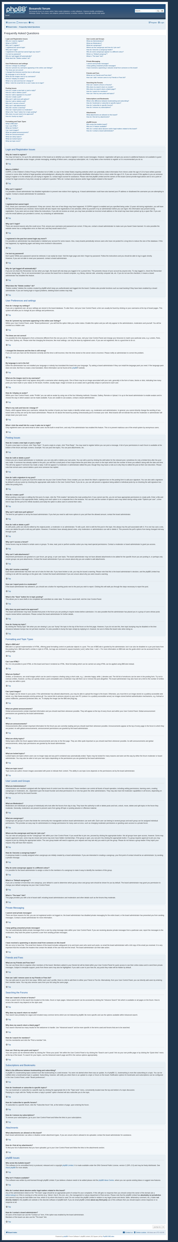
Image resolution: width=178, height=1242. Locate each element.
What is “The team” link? (94, 56)
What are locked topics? (14, 139)
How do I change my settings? (16, 66)
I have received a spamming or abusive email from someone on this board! (111, 68)
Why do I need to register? (15, 41)
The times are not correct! (14, 70)
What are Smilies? (12, 128)
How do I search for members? (96, 91)
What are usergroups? (94, 45)
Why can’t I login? (12, 50)
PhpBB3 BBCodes (108, 1236)
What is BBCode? (12, 123)
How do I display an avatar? (15, 78)
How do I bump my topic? (14, 116)
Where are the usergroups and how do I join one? (103, 47)
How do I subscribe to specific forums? (99, 105)
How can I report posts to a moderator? (19, 110)
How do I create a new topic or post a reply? (21, 90)
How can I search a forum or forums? (99, 85)
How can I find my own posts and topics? (100, 93)
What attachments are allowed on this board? (101, 115)
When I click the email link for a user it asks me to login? (25, 83)
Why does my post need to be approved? (20, 114)
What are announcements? (15, 134)
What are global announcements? (17, 132)
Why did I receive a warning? (15, 107)
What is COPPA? (11, 43)
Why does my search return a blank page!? (101, 89)
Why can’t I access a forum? (15, 103)
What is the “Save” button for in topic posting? (21, 112)
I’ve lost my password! (13, 54)
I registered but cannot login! (15, 47)
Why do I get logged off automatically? (19, 56)
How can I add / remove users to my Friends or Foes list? (106, 77)
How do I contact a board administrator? (100, 131)
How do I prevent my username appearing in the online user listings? (29, 68)
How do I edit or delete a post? (16, 92)
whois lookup (10, 1195)
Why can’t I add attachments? (16, 105)
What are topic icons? (13, 141)
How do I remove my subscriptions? (98, 107)
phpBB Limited (68, 1165)
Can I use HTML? (12, 126)
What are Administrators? (95, 41)
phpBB (74, 368)
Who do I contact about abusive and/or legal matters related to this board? (111, 129)
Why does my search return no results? (99, 87)
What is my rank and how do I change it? (20, 81)
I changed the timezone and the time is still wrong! (23, 72)
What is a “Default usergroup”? (96, 54)
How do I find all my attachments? (98, 117)
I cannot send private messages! (97, 63)
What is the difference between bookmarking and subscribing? (107, 101)
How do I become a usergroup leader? (99, 50)
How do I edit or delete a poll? (16, 101)
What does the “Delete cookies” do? (18, 58)
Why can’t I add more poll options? (17, 99)
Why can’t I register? (13, 45)
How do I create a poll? (13, 97)
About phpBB (11, 1168)
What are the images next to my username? (20, 76)
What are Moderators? (94, 43)
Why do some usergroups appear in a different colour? (105, 52)
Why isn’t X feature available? (96, 126)
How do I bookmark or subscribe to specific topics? (103, 103)
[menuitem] (21, 22)
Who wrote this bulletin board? (96, 124)
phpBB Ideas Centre (106, 1180)
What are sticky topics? (13, 137)
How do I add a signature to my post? (18, 95)
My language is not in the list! (16, 74)
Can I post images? (12, 130)
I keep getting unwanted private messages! (101, 66)
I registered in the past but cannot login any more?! (23, 52)
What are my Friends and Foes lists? (99, 75)
